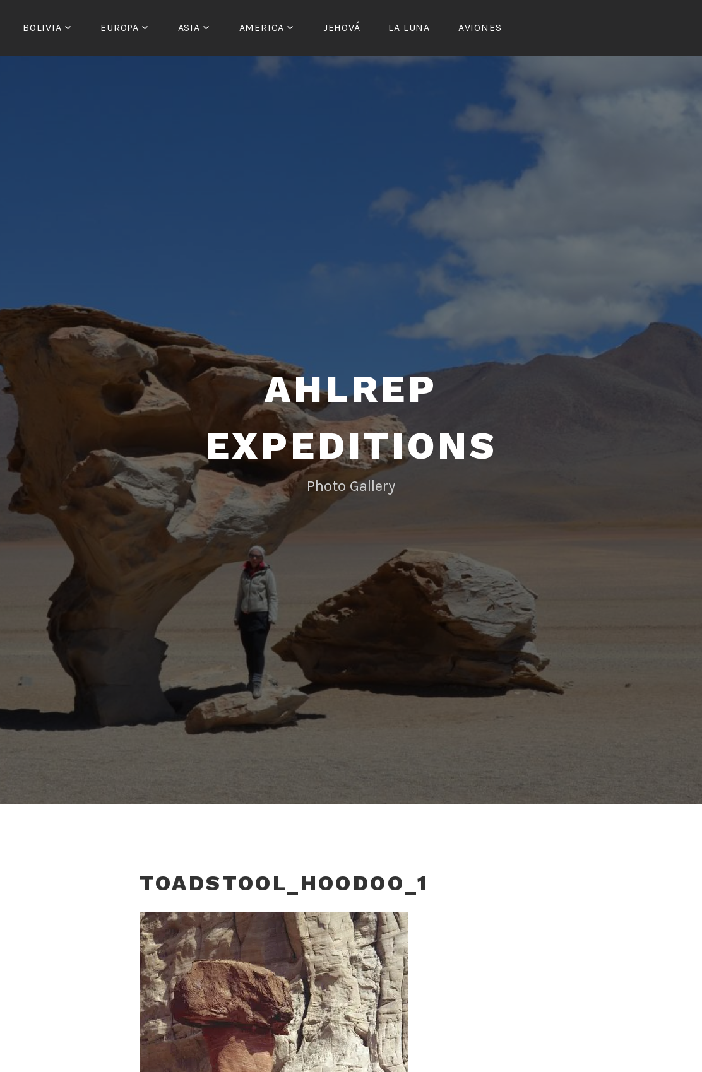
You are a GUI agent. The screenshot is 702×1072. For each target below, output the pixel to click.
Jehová (341, 27)
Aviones (480, 27)
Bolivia (42, 27)
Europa (119, 27)
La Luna (409, 27)
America (262, 27)
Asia (189, 27)
